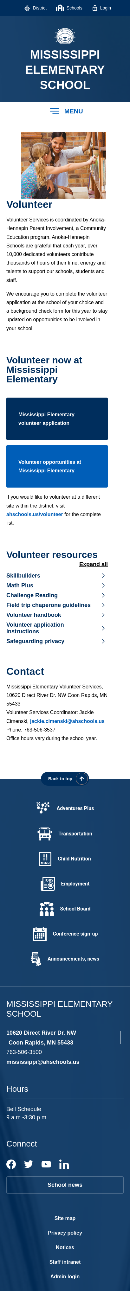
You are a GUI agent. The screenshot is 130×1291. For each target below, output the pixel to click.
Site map (65, 1218)
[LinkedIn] (64, 1164)
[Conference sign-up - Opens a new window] (65, 934)
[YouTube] (46, 1164)
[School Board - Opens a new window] (65, 909)
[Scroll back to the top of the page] (65, 779)
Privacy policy (65, 1233)
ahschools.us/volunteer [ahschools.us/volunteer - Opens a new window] (34, 514)
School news (65, 1185)
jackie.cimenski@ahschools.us (67, 721)
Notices (65, 1247)
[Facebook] (11, 1164)
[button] (65, 111)
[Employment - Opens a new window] (65, 884)
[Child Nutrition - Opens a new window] (65, 859)
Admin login (65, 1276)
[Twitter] (28, 1164)
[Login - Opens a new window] (101, 8)
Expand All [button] (93, 564)
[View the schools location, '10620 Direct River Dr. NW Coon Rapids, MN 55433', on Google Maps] (61, 1037)
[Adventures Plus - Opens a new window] (65, 808)
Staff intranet (65, 1262)
